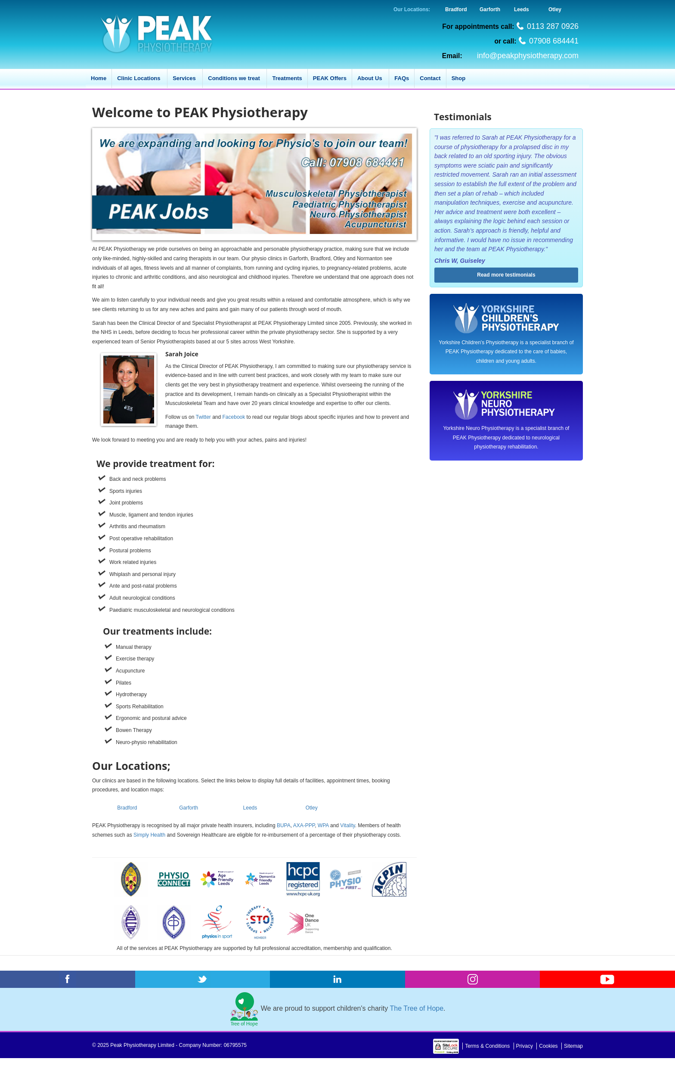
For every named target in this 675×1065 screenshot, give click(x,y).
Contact (430, 78)
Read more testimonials (506, 275)
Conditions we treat (234, 78)
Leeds (521, 9)
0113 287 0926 (553, 26)
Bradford (456, 9)
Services (185, 78)
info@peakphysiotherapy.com (528, 55)
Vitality (347, 825)
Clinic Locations (139, 78)
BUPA (284, 825)
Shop (459, 78)
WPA (323, 825)
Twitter (203, 417)
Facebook (234, 417)
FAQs (401, 78)
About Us (370, 78)
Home (98, 78)
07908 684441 (554, 41)
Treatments (287, 78)
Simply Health (149, 835)
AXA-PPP (304, 825)
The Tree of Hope (417, 1008)
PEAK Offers (330, 78)
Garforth (490, 9)
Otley (554, 9)
